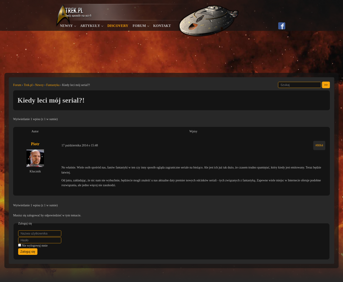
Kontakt (162, 26)
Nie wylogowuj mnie (35, 245)
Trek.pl (28, 85)
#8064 (319, 145)
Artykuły (90, 26)
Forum (139, 26)
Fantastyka (53, 85)
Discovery (117, 26)
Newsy (66, 26)
